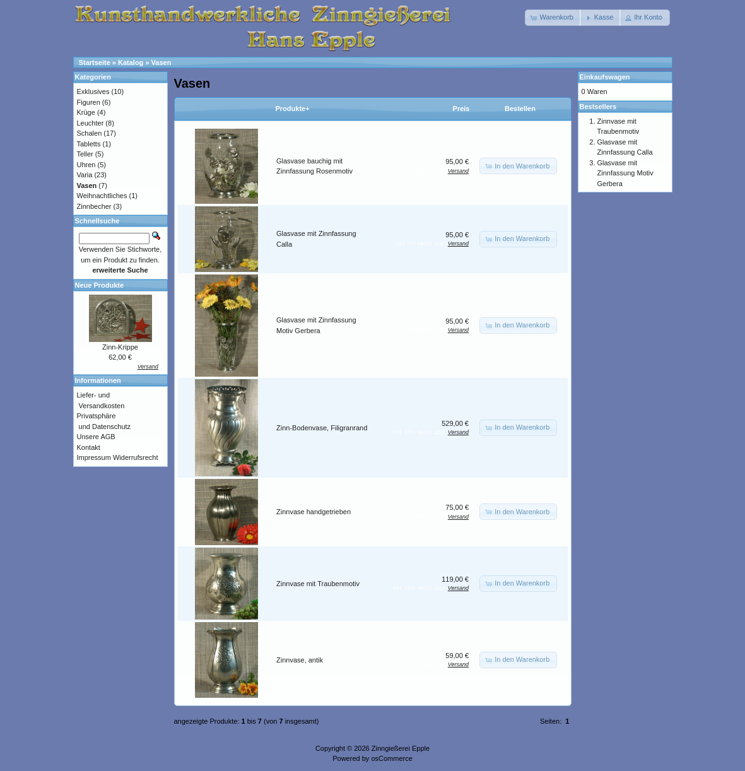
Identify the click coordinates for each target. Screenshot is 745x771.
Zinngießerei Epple (401, 748)
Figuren (88, 102)
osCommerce (391, 758)
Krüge (86, 112)
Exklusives (93, 91)
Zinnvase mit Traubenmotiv (318, 583)
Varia (85, 175)
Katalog (130, 62)
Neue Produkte (99, 285)
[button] (553, 17)
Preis (461, 108)
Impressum (94, 457)
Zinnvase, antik (299, 660)
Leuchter (90, 123)
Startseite (94, 62)
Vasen (161, 62)
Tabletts (89, 144)
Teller (85, 154)
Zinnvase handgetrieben (313, 511)
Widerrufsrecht (135, 457)
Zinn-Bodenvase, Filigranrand (321, 428)
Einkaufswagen (605, 77)
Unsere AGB (96, 436)
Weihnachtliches (102, 195)
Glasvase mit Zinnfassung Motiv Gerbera (625, 173)
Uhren (86, 164)
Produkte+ (293, 108)
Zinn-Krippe (120, 347)
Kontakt (88, 447)
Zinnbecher (94, 206)
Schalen (89, 133)
